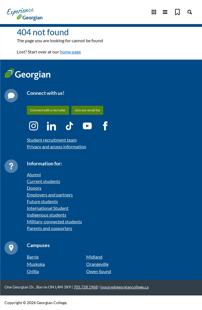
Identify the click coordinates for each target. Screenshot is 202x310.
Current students (43, 181)
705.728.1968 (86, 287)
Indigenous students (46, 214)
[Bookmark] (177, 12)
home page (70, 51)
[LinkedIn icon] (51, 125)
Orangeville (97, 264)
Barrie (33, 256)
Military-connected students (54, 221)
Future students (42, 201)
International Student (48, 208)
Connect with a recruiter (48, 110)
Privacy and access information (56, 146)
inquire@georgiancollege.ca (124, 287)
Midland (94, 256)
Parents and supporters (49, 228)
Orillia (33, 271)
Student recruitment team (52, 139)
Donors (34, 188)
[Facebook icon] (105, 125)
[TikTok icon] (69, 125)
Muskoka (36, 264)
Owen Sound (98, 271)
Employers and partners (50, 194)
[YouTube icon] (87, 125)
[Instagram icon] (33, 125)
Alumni (34, 174)
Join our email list (87, 110)
